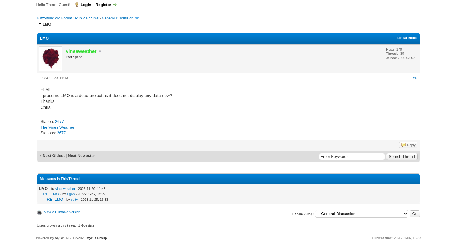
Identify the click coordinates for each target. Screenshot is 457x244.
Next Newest (79, 155)
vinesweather (65, 188)
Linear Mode (407, 38)
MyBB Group (96, 238)
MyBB (59, 238)
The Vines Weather (57, 127)
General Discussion (118, 18)
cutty (74, 199)
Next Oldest (54, 155)
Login (86, 4)
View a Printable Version (62, 212)
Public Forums (87, 18)
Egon (71, 194)
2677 (59, 121)
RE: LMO (51, 194)
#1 (415, 78)
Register (103, 4)
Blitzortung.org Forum (54, 18)
